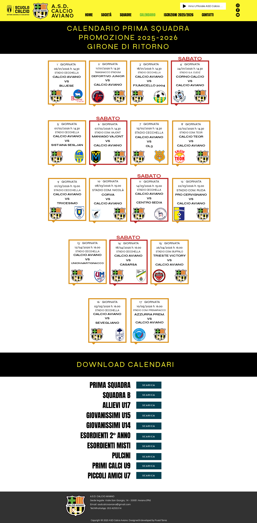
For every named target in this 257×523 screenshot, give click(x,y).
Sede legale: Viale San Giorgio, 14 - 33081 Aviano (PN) (120, 500)
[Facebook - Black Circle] (238, 10)
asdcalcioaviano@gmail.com (114, 504)
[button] (106, 15)
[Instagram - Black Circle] (238, 5)
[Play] (184, 6)
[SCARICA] (148, 385)
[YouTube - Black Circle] (238, 15)
